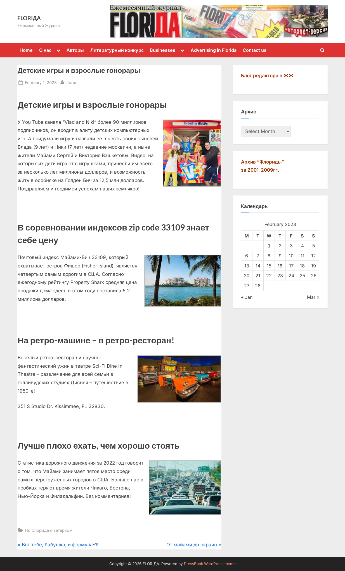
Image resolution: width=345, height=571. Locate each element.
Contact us (254, 50)
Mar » (313, 297)
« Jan (247, 297)
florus (71, 82)
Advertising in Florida (214, 50)
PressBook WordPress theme (210, 563)
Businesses (162, 50)
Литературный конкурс (117, 50)
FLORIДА (29, 18)
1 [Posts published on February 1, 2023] (269, 245)
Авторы (75, 50)
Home (26, 50)
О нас (45, 50)
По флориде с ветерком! (49, 530)
